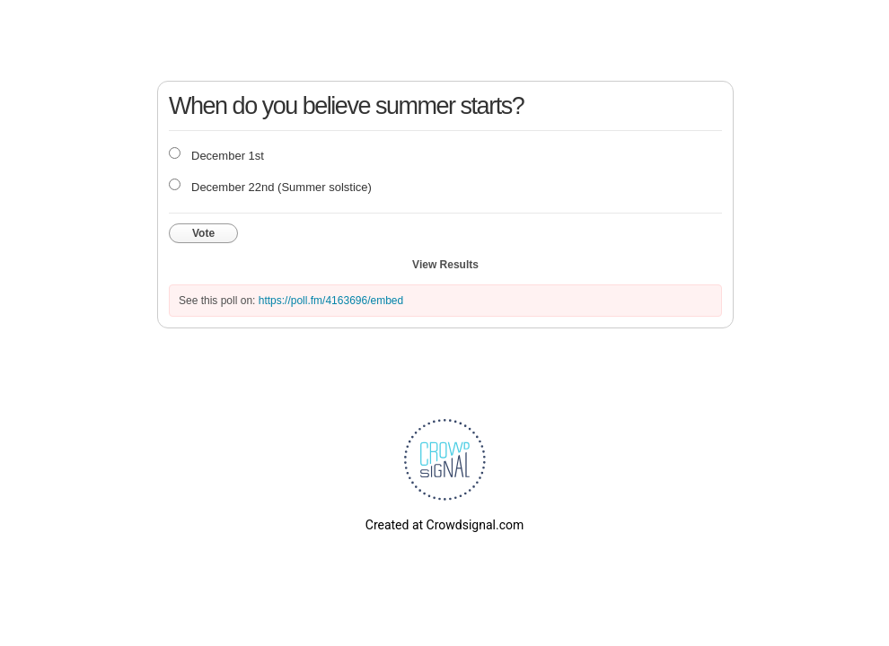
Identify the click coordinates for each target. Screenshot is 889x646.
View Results (445, 264)
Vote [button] (203, 233)
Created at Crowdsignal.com (444, 525)
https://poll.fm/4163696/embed (331, 300)
